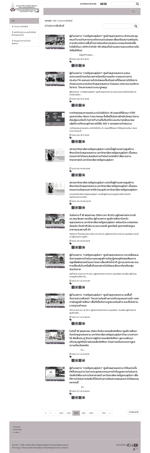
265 (84, 413)
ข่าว (13, 20)
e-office (16, 432)
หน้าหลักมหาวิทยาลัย (88, 3)
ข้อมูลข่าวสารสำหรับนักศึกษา (21, 42)
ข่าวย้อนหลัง (134, 412)
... (55, 413)
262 (61, 413)
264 (76, 413)
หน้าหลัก (48, 20)
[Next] (45, 413)
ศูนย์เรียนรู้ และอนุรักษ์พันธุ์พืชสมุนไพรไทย (24, 34)
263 (69, 413)
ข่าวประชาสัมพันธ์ (20, 26)
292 (104, 413)
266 (91, 413)
